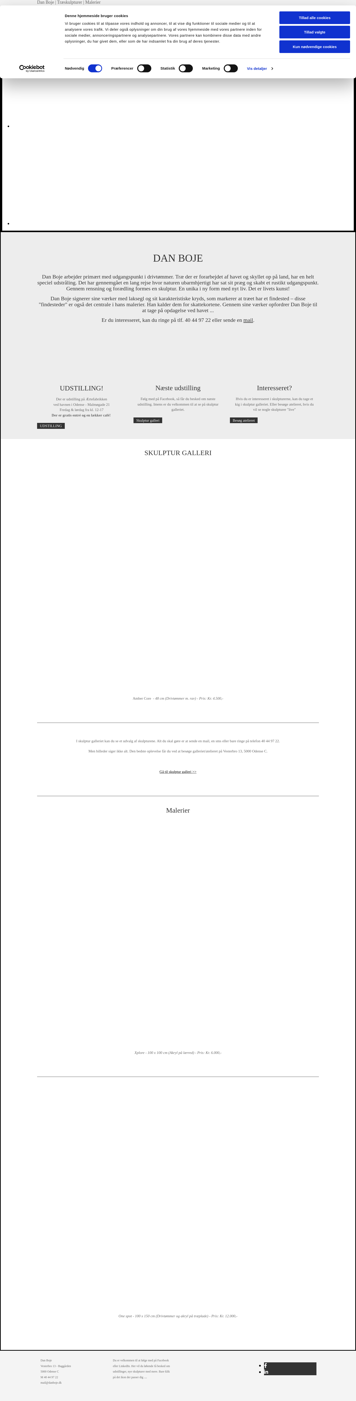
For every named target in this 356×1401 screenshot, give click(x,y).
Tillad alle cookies (315, 12)
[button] (51, 426)
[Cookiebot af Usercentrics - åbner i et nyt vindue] (32, 63)
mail (248, 320)
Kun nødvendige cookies (315, 41)
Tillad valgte (314, 27)
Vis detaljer (257, 63)
